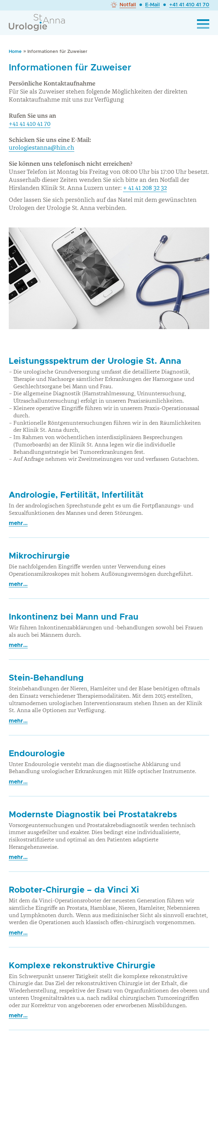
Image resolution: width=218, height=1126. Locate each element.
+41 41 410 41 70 (189, 4)
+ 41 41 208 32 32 (145, 188)
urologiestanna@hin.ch (41, 147)
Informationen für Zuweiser (57, 51)
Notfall (128, 4)
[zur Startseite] (37, 20)
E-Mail (152, 4)
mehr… (18, 523)
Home (15, 51)
